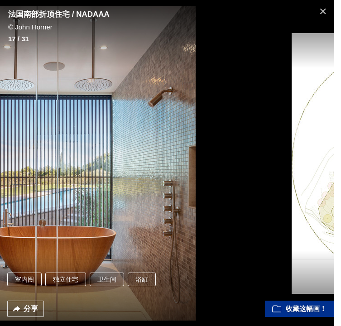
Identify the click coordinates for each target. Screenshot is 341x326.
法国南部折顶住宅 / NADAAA (59, 14)
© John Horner (30, 27)
